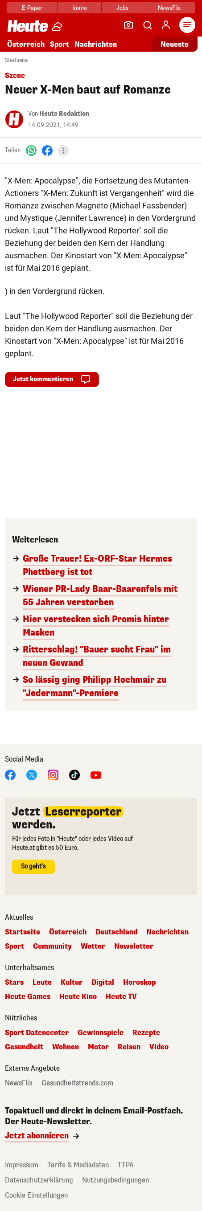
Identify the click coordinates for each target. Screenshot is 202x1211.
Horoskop (139, 982)
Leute (42, 982)
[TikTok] (74, 774)
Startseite (16, 60)
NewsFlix (169, 8)
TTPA (126, 1165)
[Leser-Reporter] (128, 25)
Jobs (122, 8)
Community (52, 946)
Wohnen (65, 1047)
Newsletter (133, 946)
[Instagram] (53, 774)
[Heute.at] (27, 26)
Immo (79, 8)
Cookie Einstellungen (36, 1195)
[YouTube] (96, 774)
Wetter (93, 946)
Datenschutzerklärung (39, 1180)
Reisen (129, 1047)
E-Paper (32, 8)
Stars (14, 982)
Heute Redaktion (64, 114)
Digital (102, 982)
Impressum (21, 1165)
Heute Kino (78, 996)
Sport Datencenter (37, 1032)
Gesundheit (24, 1047)
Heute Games (27, 996)
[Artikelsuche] (147, 25)
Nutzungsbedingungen (115, 1180)
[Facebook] (47, 150)
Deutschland (116, 932)
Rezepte (146, 1032)
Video (159, 1047)
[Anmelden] (166, 25)
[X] (31, 774)
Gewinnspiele (101, 1032)
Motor (98, 1047)
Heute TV (121, 996)
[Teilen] (63, 150)
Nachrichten (95, 44)
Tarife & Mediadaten (78, 1165)
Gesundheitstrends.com (77, 1083)
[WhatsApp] (31, 150)
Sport (59, 44)
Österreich (26, 44)
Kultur (71, 982)
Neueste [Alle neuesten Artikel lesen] (175, 44)
